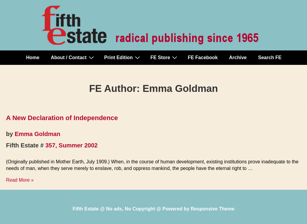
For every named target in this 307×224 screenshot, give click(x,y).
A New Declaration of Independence (62, 118)
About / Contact (73, 57)
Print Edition (123, 57)
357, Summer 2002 (71, 145)
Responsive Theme (212, 208)
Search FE (270, 57)
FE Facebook (203, 57)
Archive (238, 57)
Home (32, 57)
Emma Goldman (37, 134)
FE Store (165, 57)
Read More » (20, 180)
